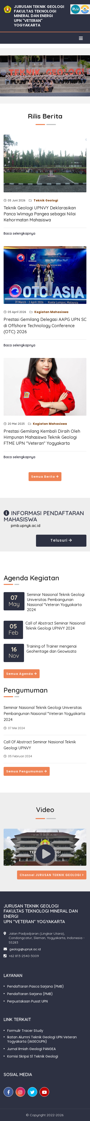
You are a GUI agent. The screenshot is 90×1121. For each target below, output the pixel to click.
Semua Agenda (21, 674)
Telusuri (61, 540)
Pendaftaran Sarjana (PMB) (30, 994)
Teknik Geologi (45, 200)
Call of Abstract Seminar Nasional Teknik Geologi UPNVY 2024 (55, 626)
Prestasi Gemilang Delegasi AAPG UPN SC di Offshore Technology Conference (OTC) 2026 (45, 325)
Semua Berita (45, 477)
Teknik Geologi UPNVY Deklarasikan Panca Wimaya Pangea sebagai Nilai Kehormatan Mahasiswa (40, 214)
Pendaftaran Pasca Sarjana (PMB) (35, 986)
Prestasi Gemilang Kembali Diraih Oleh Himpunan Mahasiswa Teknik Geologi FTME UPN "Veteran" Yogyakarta (42, 437)
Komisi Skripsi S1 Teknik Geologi (32, 1056)
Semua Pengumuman (26, 771)
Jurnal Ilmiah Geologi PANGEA (31, 1049)
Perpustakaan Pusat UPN (27, 1001)
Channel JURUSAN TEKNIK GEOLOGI (52, 875)
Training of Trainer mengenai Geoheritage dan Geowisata (51, 649)
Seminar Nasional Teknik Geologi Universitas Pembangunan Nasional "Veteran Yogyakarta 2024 (55, 602)
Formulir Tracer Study (25, 1030)
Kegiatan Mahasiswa (51, 312)
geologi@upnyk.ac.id (25, 949)
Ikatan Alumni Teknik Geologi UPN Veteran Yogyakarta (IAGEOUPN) (42, 1039)
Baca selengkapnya (19, 233)
